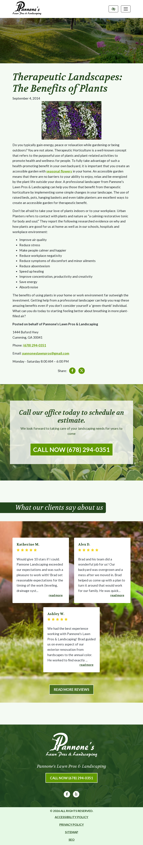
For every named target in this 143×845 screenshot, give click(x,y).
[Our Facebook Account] (67, 796)
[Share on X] (81, 371)
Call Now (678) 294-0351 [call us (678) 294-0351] (71, 449)
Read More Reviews (71, 689)
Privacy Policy (71, 824)
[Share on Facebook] (72, 371)
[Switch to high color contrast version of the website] (113, 8)
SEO (72, 839)
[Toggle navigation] (126, 8)
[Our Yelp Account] (76, 796)
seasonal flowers (59, 171)
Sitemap (71, 832)
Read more (56, 595)
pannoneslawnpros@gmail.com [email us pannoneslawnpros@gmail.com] (45, 353)
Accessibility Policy (71, 817)
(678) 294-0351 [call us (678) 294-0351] (34, 345)
